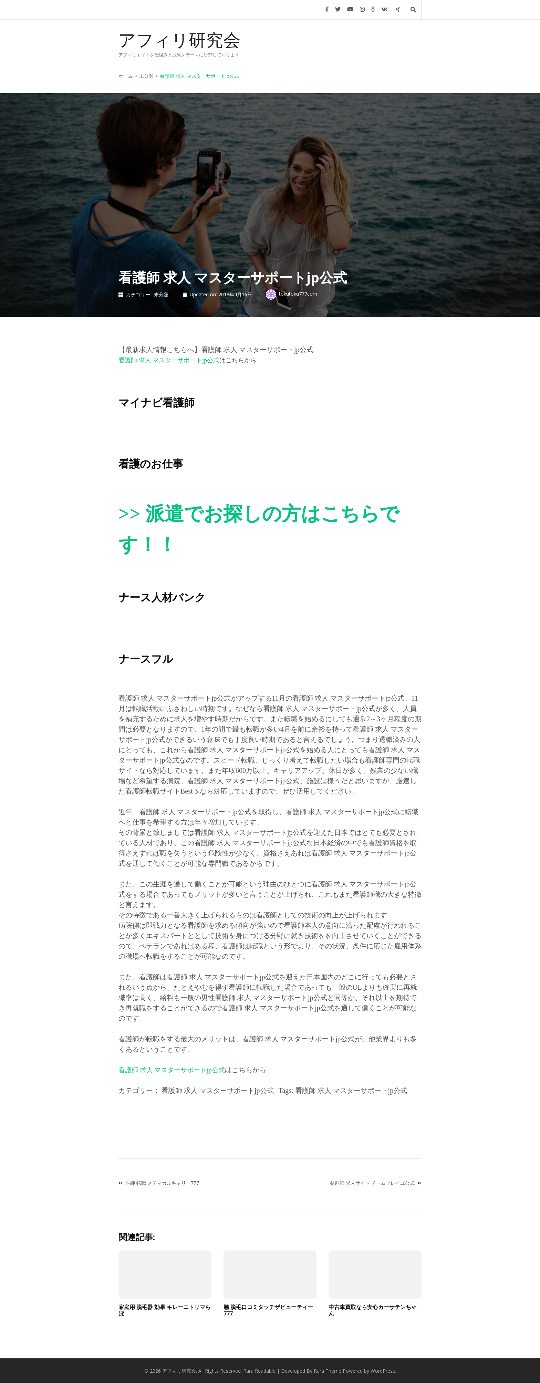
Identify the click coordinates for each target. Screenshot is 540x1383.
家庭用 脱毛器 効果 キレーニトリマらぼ (164, 1310)
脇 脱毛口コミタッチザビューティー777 (268, 1310)
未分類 (161, 294)
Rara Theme (327, 1371)
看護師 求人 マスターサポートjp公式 (168, 360)
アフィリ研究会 (179, 40)
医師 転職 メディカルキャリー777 (162, 1183)
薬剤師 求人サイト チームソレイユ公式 (372, 1183)
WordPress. (383, 1371)
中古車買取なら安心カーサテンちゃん (373, 1310)
